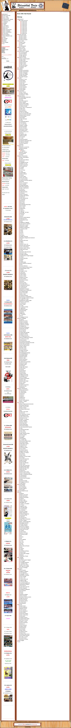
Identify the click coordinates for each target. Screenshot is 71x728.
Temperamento (23, 273)
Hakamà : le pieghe (23, 125)
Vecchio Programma (24, 143)
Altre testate (22, 489)
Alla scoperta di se (23, 166)
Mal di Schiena (23, 205)
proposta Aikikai (23, 98)
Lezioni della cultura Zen (24, 586)
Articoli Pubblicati (6, 34)
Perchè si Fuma (23, 282)
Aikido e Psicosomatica (7, 29)
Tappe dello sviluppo (24, 366)
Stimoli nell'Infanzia (23, 359)
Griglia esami (22, 108)
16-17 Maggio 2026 (8, 498)
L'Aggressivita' (22, 308)
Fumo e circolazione (24, 182)
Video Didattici (22, 89)
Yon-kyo (21, 99)
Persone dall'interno (24, 265)
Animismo (22, 269)
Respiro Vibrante (23, 407)
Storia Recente (23, 603)
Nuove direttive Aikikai (24, 103)
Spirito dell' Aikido (23, 469)
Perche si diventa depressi (25, 217)
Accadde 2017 (24, 32)
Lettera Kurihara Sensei (24, 416)
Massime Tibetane (23, 152)
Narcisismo (22, 281)
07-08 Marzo (8, 386)
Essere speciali (23, 331)
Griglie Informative (23, 118)
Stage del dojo (22, 60)
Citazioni (21, 154)
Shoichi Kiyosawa (23, 625)
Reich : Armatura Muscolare (25, 521)
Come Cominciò (23, 609)
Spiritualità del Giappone (24, 584)
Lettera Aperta (22, 483)
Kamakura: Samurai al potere (25, 597)
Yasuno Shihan (23, 612)
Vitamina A (22, 396)
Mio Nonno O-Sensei (24, 620)
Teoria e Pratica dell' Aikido (25, 473)
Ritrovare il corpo (23, 253)
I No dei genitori (23, 329)
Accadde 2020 (24, 28)
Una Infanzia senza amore (25, 341)
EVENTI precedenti (23, 39)
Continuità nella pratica (24, 429)
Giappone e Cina (23, 446)
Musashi (21, 591)
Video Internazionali (23, 84)
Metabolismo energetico (24, 288)
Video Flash (22, 83)
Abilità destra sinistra (24, 249)
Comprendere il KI (23, 444)
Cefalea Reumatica (23, 191)
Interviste (4, 41)
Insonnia (21, 232)
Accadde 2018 (24, 30)
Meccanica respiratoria (24, 186)
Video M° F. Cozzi (23, 79)
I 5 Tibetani (22, 505)
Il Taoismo (22, 548)
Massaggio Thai (23, 502)
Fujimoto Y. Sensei (23, 621)
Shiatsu (21, 479)
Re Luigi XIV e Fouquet (24, 566)
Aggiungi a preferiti (5, 49)
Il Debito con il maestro (24, 452)
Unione (21, 120)
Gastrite (21, 230)
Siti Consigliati (5, 42)
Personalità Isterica (23, 283)
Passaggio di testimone (24, 481)
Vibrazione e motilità (24, 226)
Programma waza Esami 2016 (25, 140)
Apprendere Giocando (24, 328)
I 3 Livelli (21, 138)
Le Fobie (21, 305)
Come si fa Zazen (23, 127)
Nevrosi (21, 315)
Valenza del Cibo (23, 386)
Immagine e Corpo (23, 271)
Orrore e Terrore (23, 276)
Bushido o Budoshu (23, 421)
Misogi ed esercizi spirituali (25, 115)
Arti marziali (22, 457)
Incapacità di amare (23, 309)
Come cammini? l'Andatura (25, 223)
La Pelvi (21, 231)
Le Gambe (22, 214)
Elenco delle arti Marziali (24, 545)
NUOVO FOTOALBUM (6, 46)
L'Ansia (21, 171)
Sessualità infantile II (24, 354)
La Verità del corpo (23, 286)
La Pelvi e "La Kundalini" (24, 503)
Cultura (4, 37)
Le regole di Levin (23, 351)
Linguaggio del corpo (24, 317)
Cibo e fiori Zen (23, 585)
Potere (21, 264)
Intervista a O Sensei (24, 639)
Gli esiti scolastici (23, 349)
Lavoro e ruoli (22, 577)
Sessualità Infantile (23, 355)
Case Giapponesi (23, 572)
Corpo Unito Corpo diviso (25, 465)
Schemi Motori (22, 368)
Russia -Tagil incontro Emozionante (26, 404)
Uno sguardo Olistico (24, 291)
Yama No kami (23, 552)
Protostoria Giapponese (24, 513)
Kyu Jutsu (22, 542)
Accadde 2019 (24, 29)
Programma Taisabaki (24, 141)
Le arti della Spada (23, 507)
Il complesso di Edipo (24, 306)
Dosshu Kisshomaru (24, 622)
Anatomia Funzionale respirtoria (26, 180)
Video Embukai (23, 81)
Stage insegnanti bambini (25, 58)
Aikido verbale (22, 455)
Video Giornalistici (23, 86)
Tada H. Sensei (23, 92)
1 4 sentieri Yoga (23, 439)
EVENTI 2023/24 (23, 37)
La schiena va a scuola (24, 338)
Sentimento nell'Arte (24, 600)
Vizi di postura (22, 110)
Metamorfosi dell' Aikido (24, 467)
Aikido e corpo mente (24, 411)
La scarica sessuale (23, 179)
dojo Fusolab (7, 366)
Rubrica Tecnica (6, 27)
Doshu (21, 44)
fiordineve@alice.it (8, 124)
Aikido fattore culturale (24, 443)
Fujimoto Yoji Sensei (24, 93)
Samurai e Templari (23, 511)
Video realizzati (23, 56)
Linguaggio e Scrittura (24, 574)
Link (3, 43)
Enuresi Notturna (23, 360)
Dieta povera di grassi (24, 389)
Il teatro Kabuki (23, 531)
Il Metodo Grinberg (23, 501)
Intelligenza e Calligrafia (24, 222)
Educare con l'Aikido (24, 533)
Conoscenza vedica (23, 447)
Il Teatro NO (22, 516)
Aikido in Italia (22, 42)
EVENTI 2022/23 (23, 38)
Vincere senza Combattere (25, 478)
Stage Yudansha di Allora (25, 433)
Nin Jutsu (22, 544)
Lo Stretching (22, 199)
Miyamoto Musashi (23, 148)
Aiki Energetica (23, 438)
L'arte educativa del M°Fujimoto (26, 427)
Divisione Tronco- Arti (24, 244)
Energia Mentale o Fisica (24, 268)
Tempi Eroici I (22, 470)
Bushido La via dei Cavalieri (25, 456)
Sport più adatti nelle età (24, 345)
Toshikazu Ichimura (23, 617)
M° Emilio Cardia (8, 363)
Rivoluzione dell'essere (24, 405)
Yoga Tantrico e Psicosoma (25, 519)
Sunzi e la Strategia (23, 567)
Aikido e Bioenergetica (24, 157)
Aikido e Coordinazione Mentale (26, 474)
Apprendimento (23, 370)
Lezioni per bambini (23, 65)
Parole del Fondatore (24, 613)
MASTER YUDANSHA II (8, 274)
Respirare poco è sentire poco (25, 290)
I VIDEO (4, 24)
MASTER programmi (24, 101)
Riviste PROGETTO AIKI (7, 36)
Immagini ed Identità (24, 254)
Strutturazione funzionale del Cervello (27, 342)
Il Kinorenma (22, 412)
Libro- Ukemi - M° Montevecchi (26, 107)
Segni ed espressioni (24, 164)
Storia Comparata (23, 595)
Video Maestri (22, 80)
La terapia (22, 167)
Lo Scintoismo (22, 510)
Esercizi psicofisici (23, 126)
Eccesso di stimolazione (24, 327)
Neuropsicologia (23, 310)
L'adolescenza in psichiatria (25, 361)
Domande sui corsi (23, 418)
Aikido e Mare (22, 464)
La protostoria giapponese (25, 582)
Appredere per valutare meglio (25, 300)
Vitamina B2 (22, 393)
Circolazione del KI (23, 130)
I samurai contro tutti (24, 579)
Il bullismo (22, 319)
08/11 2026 (8, 685)
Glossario (22, 133)
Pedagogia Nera (23, 326)
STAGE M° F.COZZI (6, 20)
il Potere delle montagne (24, 553)
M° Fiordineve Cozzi (8, 245)
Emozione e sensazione (24, 301)
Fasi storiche (22, 136)
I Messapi (22, 498)
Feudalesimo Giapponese (25, 589)
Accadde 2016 (24, 33)
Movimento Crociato (24, 129)
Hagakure (22, 149)
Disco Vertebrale (23, 184)
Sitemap (3, 51)
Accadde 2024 (24, 23)
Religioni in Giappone (24, 571)
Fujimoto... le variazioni (24, 419)
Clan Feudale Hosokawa (24, 635)
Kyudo (21, 547)
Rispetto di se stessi (24, 277)
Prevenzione (22, 398)
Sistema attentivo (23, 340)
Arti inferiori (22, 235)
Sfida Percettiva (23, 373)
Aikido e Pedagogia (6, 30)
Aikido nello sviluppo (24, 74)
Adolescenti (22, 383)
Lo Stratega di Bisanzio (24, 562)
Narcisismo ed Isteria (24, 280)
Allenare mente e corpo (24, 471)
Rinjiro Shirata (22, 630)
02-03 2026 (8, 469)
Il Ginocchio (22, 189)
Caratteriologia (23, 172)
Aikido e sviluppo (23, 346)
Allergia (21, 260)
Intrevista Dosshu (23, 637)
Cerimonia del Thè (23, 515)
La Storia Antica (23, 602)
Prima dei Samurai (23, 599)
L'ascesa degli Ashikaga (24, 528)
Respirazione (22, 196)
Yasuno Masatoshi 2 (24, 611)
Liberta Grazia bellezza (24, 159)
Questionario (22, 387)
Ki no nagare (22, 435)
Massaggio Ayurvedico (24, 522)
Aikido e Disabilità (23, 420)
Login (2, 56)
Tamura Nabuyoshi (23, 607)
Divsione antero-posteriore (25, 245)
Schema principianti (23, 139)
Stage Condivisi (23, 63)
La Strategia (5, 38)
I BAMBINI (5, 23)
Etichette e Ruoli (23, 347)
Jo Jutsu (21, 540)
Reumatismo (22, 203)
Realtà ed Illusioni (23, 173)
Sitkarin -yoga (22, 499)
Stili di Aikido (22, 117)
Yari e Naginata (23, 539)
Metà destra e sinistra (24, 225)
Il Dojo (21, 428)
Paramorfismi (22, 365)
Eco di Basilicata (23, 487)
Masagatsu (22, 437)
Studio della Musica (23, 496)
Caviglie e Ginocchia (24, 236)
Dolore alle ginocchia (24, 198)
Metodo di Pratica (23, 111)
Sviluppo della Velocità (24, 195)
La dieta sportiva (23, 392)
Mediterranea (22, 397)
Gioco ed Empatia (23, 377)
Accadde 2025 (24, 21)
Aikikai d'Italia (22, 485)
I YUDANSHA (5, 21)
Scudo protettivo (23, 278)
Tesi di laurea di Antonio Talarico (26, 267)
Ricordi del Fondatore (24, 425)
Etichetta (21, 144)
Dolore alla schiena (23, 177)
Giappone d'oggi (23, 580)
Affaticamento (22, 208)
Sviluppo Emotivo (23, 364)
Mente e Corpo (23, 294)
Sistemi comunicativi (24, 322)
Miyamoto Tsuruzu (23, 608)
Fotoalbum (3, 47)
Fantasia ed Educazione (24, 378)
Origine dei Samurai (24, 598)
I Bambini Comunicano (24, 384)
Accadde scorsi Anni (24, 20)
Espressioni (22, 161)
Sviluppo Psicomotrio (24, 350)
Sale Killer (22, 181)
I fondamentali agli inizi (24, 121)
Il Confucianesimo (23, 508)
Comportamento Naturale (25, 285)
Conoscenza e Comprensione (25, 296)
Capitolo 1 (23, 150)
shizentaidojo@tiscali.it (8, 126)
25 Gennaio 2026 (8, 270)
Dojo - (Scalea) (23, 49)
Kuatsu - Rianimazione (24, 187)
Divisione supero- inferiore (25, 248)
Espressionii (22, 213)
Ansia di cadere (23, 176)
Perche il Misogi (23, 461)
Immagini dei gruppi (23, 76)
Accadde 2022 (24, 25)
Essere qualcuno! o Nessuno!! (25, 263)
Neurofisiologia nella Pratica (25, 204)
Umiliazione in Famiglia (24, 324)
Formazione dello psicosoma (25, 251)
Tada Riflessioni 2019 (24, 415)
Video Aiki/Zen (22, 88)
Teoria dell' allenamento (24, 458)
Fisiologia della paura (24, 185)
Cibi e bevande (23, 570)
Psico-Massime (23, 153)
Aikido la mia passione (24, 70)
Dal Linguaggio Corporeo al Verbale (27, 297)
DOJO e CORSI (6, 18)
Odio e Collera (22, 304)
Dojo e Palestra (23, 102)
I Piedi (21, 239)
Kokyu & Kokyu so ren (24, 131)
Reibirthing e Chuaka (24, 556)
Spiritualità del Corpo (24, 219)
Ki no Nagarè (22, 561)
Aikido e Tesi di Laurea (24, 406)
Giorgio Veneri (22, 632)
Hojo (21, 535)
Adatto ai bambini (23, 75)
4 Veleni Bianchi (23, 391)
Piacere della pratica (24, 424)
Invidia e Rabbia (23, 274)
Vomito (21, 221)
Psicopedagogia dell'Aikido (25, 352)
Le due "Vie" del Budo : (24, 112)
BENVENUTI (5, 14)
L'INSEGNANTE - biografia (8, 19)
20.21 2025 (8, 241)
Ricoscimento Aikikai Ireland (25, 441)
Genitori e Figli (22, 379)
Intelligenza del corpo (24, 334)
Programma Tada (23, 134)
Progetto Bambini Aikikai (24, 466)
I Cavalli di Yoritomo (23, 525)
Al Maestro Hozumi (23, 631)
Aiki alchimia (22, 453)
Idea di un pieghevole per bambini (26, 337)
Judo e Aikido (22, 430)
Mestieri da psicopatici (24, 497)
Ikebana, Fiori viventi (24, 494)
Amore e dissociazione (24, 246)
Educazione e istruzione (24, 575)
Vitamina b (22, 395)
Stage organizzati (23, 55)
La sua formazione (23, 52)
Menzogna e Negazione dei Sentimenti (27, 237)
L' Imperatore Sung (23, 563)
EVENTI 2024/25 (23, 35)
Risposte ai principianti (24, 104)
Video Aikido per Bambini (24, 343)
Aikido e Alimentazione (7, 32)
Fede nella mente (23, 423)
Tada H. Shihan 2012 (24, 614)
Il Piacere (22, 168)
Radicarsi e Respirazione (24, 227)
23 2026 (8, 541)
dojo (21, 410)
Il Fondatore (22, 43)
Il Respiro (22, 257)
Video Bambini (22, 85)
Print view (3, 52)
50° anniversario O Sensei (25, 414)
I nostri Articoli (5, 33)
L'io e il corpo (22, 170)
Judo (21, 538)
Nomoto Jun (22, 623)
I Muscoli (21, 209)
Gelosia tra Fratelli (23, 363)
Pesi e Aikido (22, 207)
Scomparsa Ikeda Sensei (24, 409)
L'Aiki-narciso (22, 272)
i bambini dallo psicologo (24, 332)
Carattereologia (23, 262)
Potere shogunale (23, 588)
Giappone (5, 39)
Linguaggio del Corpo (24, 162)
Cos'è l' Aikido (5, 16)
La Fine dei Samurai (24, 581)
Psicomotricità (22, 372)
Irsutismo (22, 242)
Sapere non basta (23, 460)
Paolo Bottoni (22, 616)
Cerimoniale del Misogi (24, 551)
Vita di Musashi (23, 590)
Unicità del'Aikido (23, 476)
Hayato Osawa (23, 605)
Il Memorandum (23, 46)
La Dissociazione (23, 287)
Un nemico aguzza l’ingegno (25, 559)
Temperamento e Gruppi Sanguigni (26, 255)
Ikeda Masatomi (23, 627)
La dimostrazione (23, 475)
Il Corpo (21, 158)
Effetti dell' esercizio (23, 320)
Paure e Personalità (23, 292)
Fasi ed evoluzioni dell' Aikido (25, 113)
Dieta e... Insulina (23, 401)
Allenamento (22, 200)
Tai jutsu (21, 543)
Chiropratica (22, 193)
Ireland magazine (23, 488)
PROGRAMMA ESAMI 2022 (25, 97)
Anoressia (22, 369)
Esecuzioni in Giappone (24, 526)
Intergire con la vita (23, 163)
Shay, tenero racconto (24, 529)
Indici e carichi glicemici (24, 400)
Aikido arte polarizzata (24, 462)
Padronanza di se (23, 218)
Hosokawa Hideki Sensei (24, 634)
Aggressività (22, 313)
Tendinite (21, 259)
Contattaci (3, 48)
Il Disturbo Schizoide (24, 295)
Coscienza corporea (24, 450)
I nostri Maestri (5, 25)
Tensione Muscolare (24, 258)
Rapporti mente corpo (24, 451)
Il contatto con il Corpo (24, 299)
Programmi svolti (23, 66)
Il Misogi (21, 549)
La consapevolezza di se (24, 336)
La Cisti (21, 250)
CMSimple (24, 724)
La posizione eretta (23, 228)
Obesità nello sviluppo (24, 381)
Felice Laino (35, 724)
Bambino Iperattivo (23, 356)
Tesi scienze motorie (24, 442)
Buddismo (22, 493)
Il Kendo (21, 593)
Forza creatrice (23, 448)
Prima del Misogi (23, 116)
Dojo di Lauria (22, 48)
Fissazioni (22, 175)
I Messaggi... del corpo (24, 212)
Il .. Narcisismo (23, 314)
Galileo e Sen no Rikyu (24, 565)
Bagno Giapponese (23, 512)
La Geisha (22, 530)
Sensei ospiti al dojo (24, 61)
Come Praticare (23, 122)
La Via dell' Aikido (23, 124)
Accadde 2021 (24, 26)
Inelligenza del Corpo (24, 374)
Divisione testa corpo (24, 240)
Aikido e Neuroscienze (24, 71)
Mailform (3, 50)
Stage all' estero (23, 62)
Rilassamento (22, 190)
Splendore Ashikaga (24, 594)
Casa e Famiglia (23, 576)
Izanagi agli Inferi (23, 517)
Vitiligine (21, 241)
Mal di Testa (22, 202)
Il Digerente (22, 210)
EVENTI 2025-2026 (6, 15)
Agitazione (22, 311)
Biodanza (22, 554)
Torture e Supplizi (23, 520)
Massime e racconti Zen (24, 147)
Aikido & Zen (5, 28)
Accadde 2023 (24, 24)
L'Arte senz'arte (23, 432)
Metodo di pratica (23, 135)
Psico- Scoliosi (23, 382)
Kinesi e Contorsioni (24, 194)
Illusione (21, 216)
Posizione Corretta (23, 106)
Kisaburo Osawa (23, 626)
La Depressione (23, 303)
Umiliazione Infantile (24, 333)
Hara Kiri (21, 536)
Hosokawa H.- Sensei (24, 94)
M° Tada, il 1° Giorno (24, 636)
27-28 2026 (8, 653)
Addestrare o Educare (24, 323)
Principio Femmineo (24, 524)
